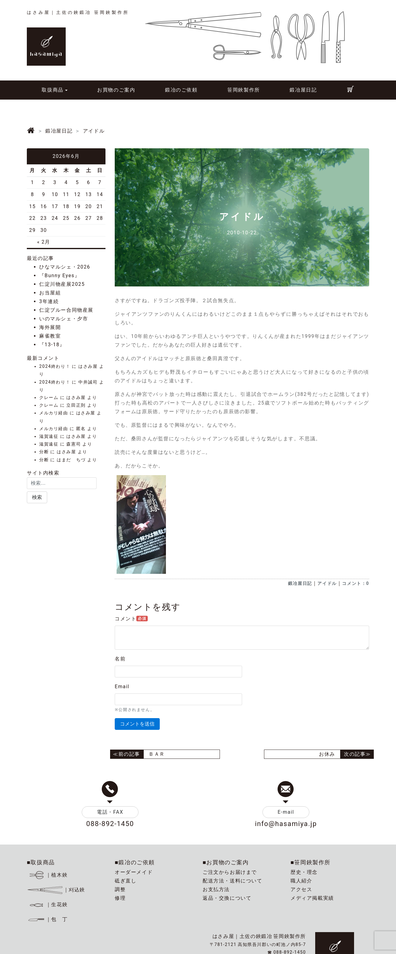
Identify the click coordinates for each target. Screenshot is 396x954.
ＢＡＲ (157, 754)
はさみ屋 (87, 366)
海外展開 (50, 327)
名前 (120, 659)
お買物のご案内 (116, 90)
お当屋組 (50, 293)
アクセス (301, 889)
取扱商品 (52, 90)
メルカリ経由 (53, 413)
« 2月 (43, 242)
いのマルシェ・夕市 (63, 319)
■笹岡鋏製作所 (311, 862)
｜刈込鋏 (56, 890)
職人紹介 (301, 881)
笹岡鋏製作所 (243, 90)
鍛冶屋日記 (303, 90)
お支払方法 (216, 889)
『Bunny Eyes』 (59, 275)
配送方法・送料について (232, 881)
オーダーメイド (134, 872)
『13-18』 (52, 344)
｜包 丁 (47, 919)
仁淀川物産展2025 (62, 284)
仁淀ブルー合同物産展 (66, 310)
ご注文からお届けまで (230, 872)
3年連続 (49, 301)
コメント (131, 619)
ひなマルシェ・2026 (64, 267)
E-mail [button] (286, 812)
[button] (37, 497)
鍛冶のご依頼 (181, 90)
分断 (44, 451)
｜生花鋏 (48, 904)
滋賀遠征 (48, 436)
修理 (120, 898)
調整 (120, 889)
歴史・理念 (304, 872)
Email (122, 686)
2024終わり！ (54, 366)
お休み (327, 754)
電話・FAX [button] (110, 812)
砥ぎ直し (125, 881)
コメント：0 (355, 583)
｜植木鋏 (48, 875)
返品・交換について (227, 898)
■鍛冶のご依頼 (135, 862)
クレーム (48, 397)
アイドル (326, 583)
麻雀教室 (50, 336)
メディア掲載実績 (312, 898)
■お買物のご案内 (226, 862)
